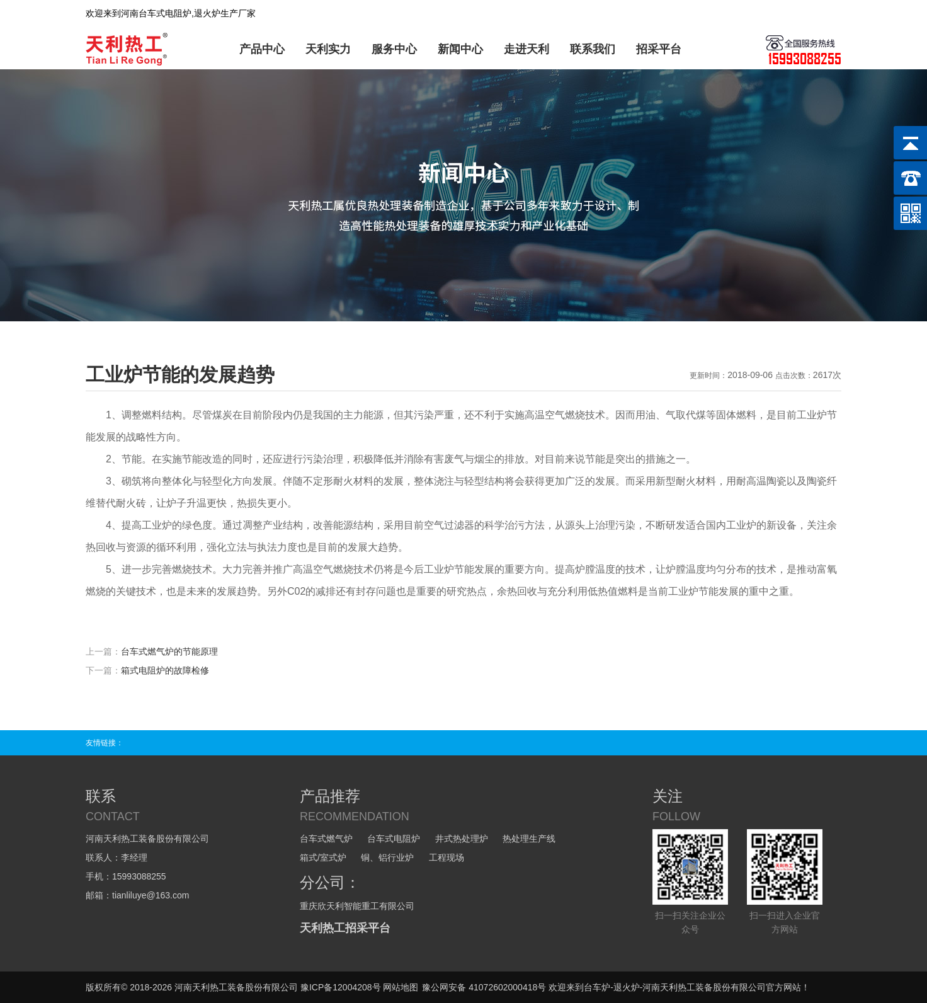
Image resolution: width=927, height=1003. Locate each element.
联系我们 (592, 49)
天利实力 (328, 49)
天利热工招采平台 (345, 928)
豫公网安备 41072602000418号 (484, 987)
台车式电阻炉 (393, 839)
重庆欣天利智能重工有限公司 (357, 906)
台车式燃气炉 (326, 839)
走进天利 (526, 49)
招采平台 (658, 49)
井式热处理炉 (461, 839)
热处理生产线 (529, 839)
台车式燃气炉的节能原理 (169, 651)
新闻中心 (460, 49)
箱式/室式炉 (323, 857)
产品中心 (262, 49)
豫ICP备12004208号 (340, 987)
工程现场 (446, 857)
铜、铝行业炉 (387, 857)
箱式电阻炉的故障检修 (165, 670)
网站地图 (400, 987)
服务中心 (394, 49)
